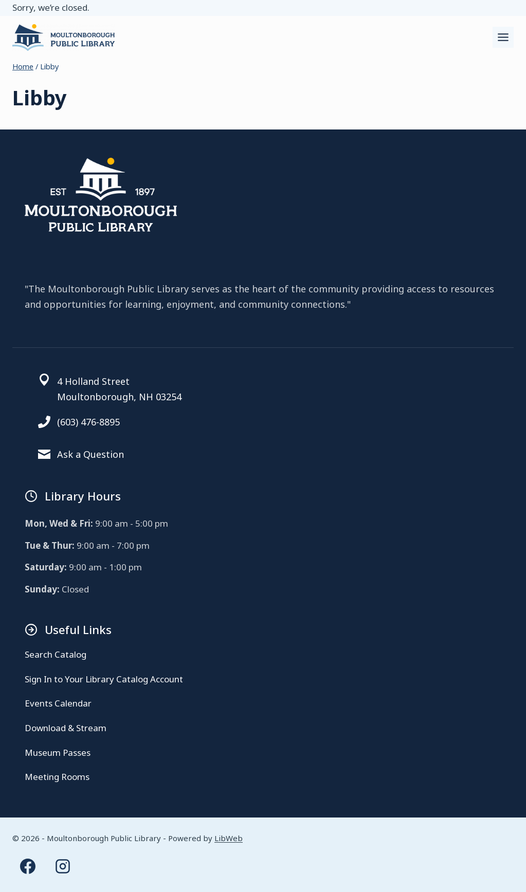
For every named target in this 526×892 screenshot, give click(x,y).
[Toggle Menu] (503, 37)
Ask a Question (90, 454)
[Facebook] (27, 866)
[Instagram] (62, 866)
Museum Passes (57, 752)
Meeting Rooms (57, 777)
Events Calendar (58, 703)
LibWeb (228, 838)
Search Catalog (55, 654)
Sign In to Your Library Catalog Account (104, 679)
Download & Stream (65, 728)
